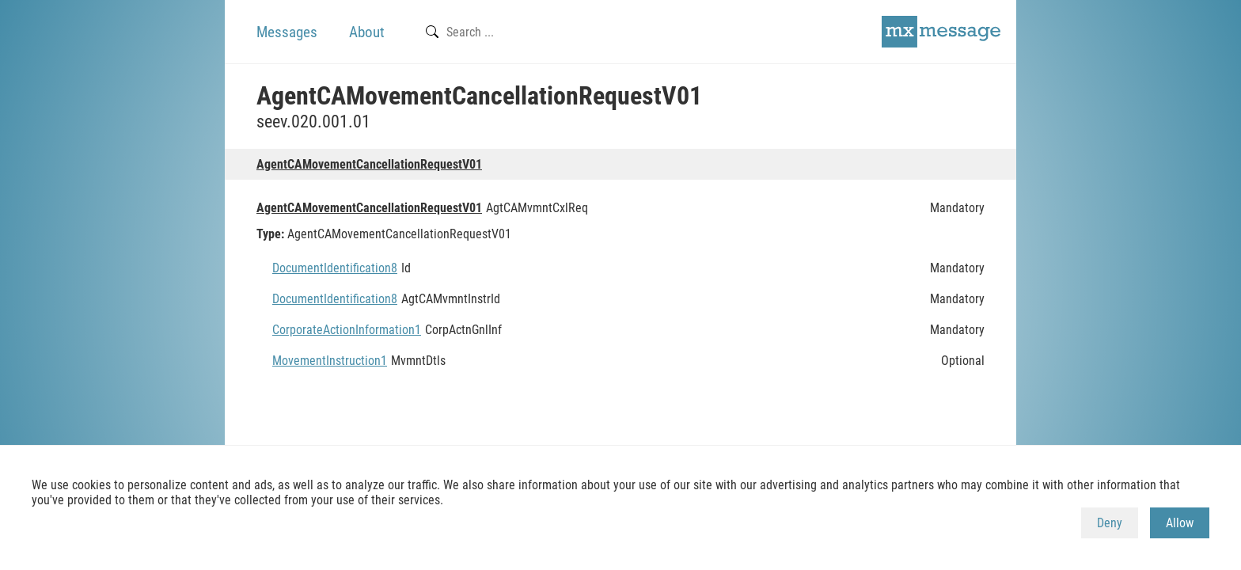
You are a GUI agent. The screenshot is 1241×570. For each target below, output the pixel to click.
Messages (286, 32)
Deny (1109, 522)
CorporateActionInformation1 (346, 329)
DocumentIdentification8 (334, 268)
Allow (1180, 522)
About (367, 32)
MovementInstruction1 (329, 360)
